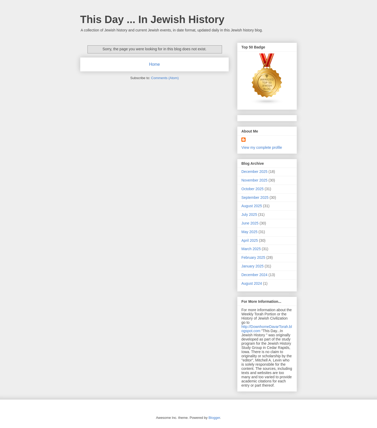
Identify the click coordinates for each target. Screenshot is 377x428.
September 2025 (255, 197)
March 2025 (251, 249)
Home (154, 64)
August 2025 (251, 206)
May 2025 (249, 232)
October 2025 (252, 189)
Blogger (214, 418)
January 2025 (252, 266)
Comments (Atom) (165, 78)
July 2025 (249, 214)
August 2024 (251, 283)
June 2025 (249, 223)
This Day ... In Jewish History (152, 19)
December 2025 (254, 171)
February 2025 (253, 257)
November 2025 (254, 180)
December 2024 (254, 275)
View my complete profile (261, 147)
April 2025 (249, 240)
